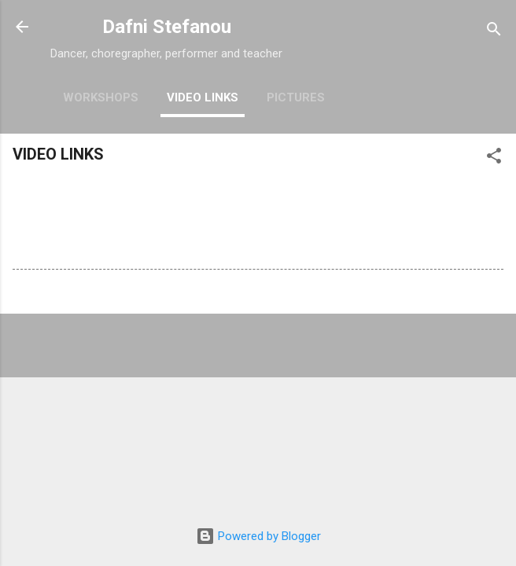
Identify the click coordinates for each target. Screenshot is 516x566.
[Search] (494, 32)
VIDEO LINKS (202, 97)
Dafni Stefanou (166, 27)
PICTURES (296, 97)
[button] (494, 158)
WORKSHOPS (100, 97)
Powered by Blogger (258, 536)
